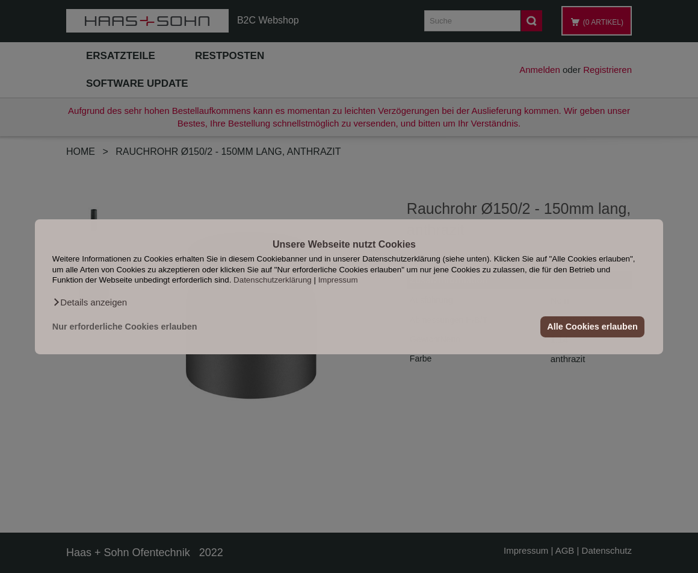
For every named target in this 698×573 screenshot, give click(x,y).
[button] (89, 302)
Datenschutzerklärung (272, 279)
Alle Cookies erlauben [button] (592, 326)
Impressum (338, 279)
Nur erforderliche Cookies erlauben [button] (124, 326)
